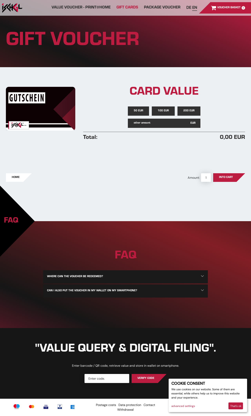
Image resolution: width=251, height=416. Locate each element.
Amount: (194, 178)
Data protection (129, 405)
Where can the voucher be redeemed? (75, 276)
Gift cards (127, 8)
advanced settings (183, 406)
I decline (220, 406)
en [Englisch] (194, 7)
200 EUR (189, 111)
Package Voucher (162, 8)
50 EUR (138, 111)
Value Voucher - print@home (81, 8)
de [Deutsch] (188, 7)
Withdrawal (125, 410)
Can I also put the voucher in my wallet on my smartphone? (92, 291)
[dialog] (208, 395)
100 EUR (163, 111)
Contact (149, 405)
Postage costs (106, 405)
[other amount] (164, 123)
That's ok (235, 406)
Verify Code (145, 378)
